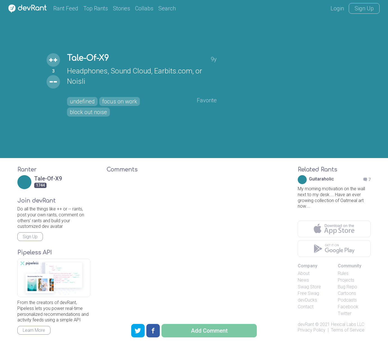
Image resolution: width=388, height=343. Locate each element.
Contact (305, 306)
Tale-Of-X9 (88, 58)
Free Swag (308, 293)
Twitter (344, 313)
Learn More (34, 330)
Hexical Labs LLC (347, 324)
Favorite (207, 100)
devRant (306, 324)
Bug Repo (347, 286)
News (303, 280)
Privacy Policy (311, 330)
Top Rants (95, 8)
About (304, 273)
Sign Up (364, 8)
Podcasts (347, 300)
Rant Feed (65, 8)
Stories (121, 8)
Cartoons (347, 293)
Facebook (348, 306)
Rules (343, 273)
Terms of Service (347, 330)
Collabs (144, 8)
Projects (346, 280)
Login (337, 8)
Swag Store (309, 286)
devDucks (307, 300)
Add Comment (209, 330)
